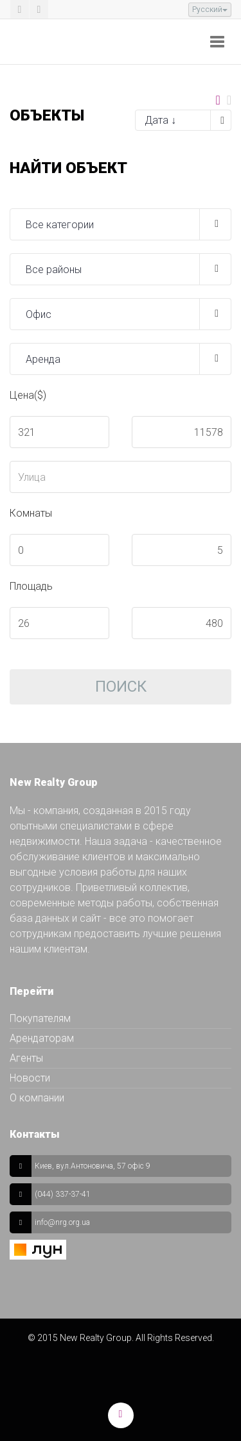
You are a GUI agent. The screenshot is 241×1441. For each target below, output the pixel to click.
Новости (30, 1078)
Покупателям (40, 1018)
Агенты (26, 1058)
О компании (37, 1098)
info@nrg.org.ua (62, 1222)
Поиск (121, 687)
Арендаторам (42, 1038)
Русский (210, 9)
